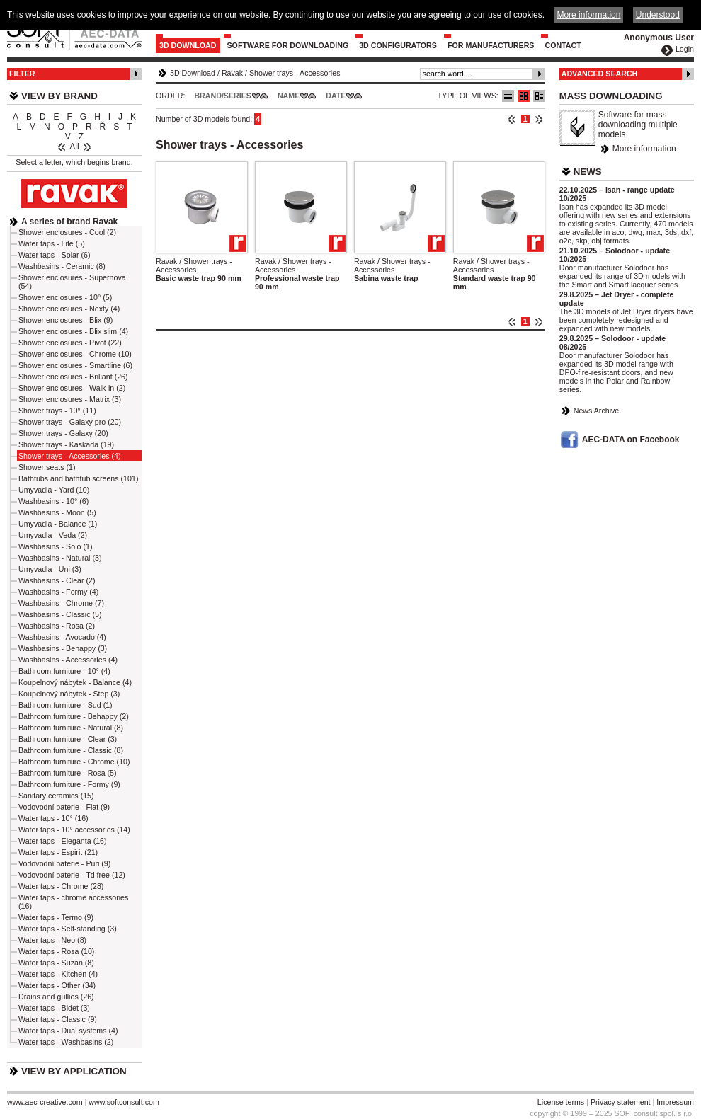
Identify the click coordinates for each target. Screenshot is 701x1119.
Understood (658, 15)
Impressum (675, 1102)
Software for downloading (288, 45)
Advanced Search (600, 73)
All (74, 146)
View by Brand (59, 96)
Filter (22, 73)
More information (644, 149)
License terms (560, 1102)
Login (685, 49)
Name (289, 95)
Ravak (232, 73)
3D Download (188, 45)
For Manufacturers (491, 45)
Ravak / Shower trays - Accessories (194, 265)
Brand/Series (222, 95)
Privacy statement (621, 1102)
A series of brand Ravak (69, 221)
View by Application (74, 1071)
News (588, 171)
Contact (563, 45)
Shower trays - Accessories (295, 73)
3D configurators (398, 45)
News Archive (597, 410)
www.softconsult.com (124, 1102)
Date (336, 95)
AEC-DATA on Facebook (631, 439)
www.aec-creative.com (45, 1102)
